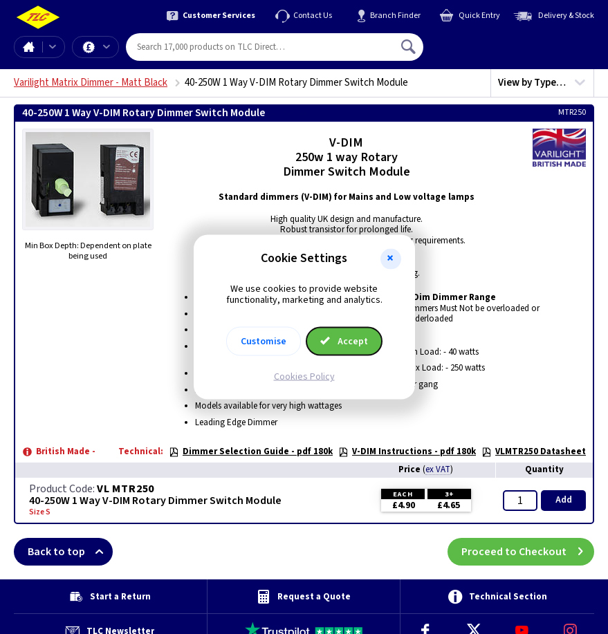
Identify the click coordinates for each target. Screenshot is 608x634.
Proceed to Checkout (527, 552)
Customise (263, 341)
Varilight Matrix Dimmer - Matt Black (90, 82)
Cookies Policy (304, 377)
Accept (344, 341)
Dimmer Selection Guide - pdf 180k (251, 451)
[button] (390, 258)
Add (563, 500)
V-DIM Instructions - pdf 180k (407, 451)
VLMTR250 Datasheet (533, 451)
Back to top (70, 552)
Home (28, 47)
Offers (106, 47)
